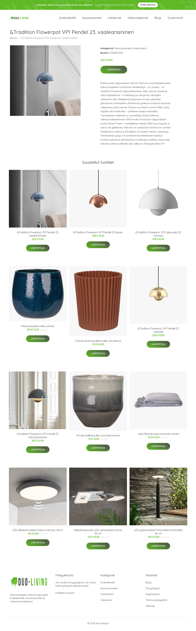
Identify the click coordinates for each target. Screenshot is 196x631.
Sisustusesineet (91, 19)
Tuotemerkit (175, 19)
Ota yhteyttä (152, 590)
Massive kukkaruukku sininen (37, 328)
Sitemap (150, 608)
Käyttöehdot (153, 596)
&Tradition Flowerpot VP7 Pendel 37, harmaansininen (38, 438)
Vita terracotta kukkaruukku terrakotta (98, 343)
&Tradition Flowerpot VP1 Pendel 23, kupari (98, 234)
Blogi (157, 19)
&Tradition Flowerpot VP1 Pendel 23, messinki (158, 332)
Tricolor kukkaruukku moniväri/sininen (98, 437)
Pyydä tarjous (147, 5)
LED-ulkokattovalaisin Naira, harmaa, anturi (38, 532)
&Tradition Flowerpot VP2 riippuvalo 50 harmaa (158, 236)
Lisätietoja (114, 71)
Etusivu (14, 40)
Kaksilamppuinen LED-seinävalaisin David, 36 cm (98, 534)
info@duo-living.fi (64, 595)
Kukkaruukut (140, 50)
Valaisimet (114, 19)
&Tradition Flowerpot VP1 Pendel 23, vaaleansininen (38, 236)
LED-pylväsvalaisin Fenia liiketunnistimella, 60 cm (158, 534)
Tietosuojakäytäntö (156, 602)
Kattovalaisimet (138, 19)
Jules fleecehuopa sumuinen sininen (158, 436)
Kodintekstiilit (67, 19)
